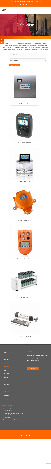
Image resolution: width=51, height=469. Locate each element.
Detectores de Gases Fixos (24, 220)
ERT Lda (18, 432)
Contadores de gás (24, 181)
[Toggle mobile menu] (48, 10)
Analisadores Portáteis (24, 142)
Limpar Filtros (14, 65)
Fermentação (24, 297)
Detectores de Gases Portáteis (24, 259)
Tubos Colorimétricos (24, 336)
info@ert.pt (38, 1)
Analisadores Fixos (24, 104)
